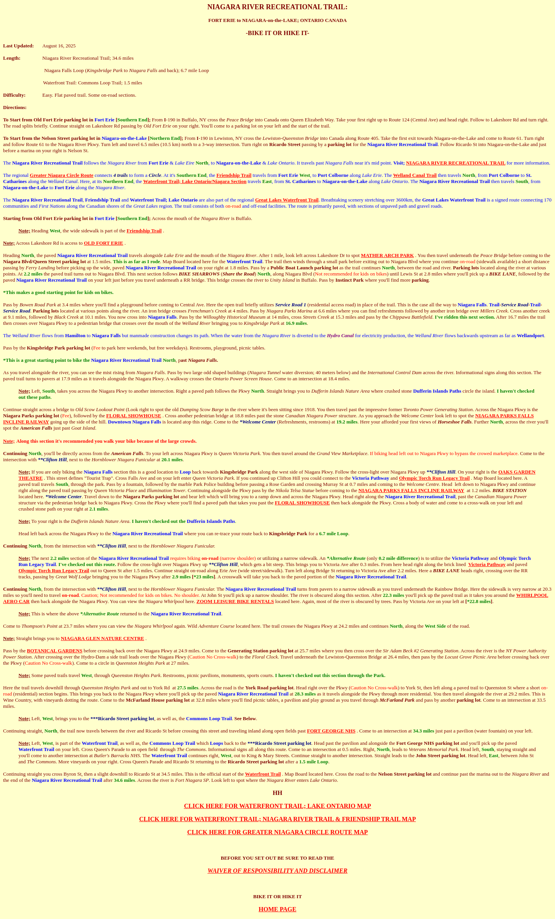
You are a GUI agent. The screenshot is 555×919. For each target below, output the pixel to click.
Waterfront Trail (263, 774)
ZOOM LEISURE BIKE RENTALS (235, 601)
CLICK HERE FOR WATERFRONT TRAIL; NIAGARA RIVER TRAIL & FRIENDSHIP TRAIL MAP (277, 819)
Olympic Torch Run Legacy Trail (434, 478)
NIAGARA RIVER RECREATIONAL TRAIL (456, 163)
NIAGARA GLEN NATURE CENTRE (102, 638)
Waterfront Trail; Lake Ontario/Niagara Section (195, 181)
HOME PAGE (277, 909)
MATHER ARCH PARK (387, 255)
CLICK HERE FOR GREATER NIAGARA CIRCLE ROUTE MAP (277, 832)
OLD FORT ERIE (103, 243)
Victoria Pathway (487, 564)
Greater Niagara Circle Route (61, 175)
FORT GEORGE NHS (331, 731)
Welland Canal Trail (415, 175)
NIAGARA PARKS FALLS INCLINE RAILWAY (411, 490)
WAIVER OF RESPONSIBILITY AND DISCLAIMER (278, 870)
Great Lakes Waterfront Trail (287, 200)
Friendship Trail (233, 175)
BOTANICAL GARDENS (54, 651)
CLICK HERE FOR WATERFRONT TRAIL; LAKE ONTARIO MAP (277, 806)
